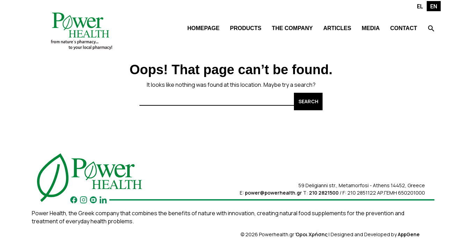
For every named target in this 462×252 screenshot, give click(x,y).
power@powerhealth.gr (273, 192)
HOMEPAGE (203, 28)
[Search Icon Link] (431, 29)
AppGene (409, 234)
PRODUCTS (245, 28)
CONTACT (403, 28)
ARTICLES (337, 28)
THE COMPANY (292, 28)
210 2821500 (324, 192)
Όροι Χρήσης (311, 234)
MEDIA (371, 28)
